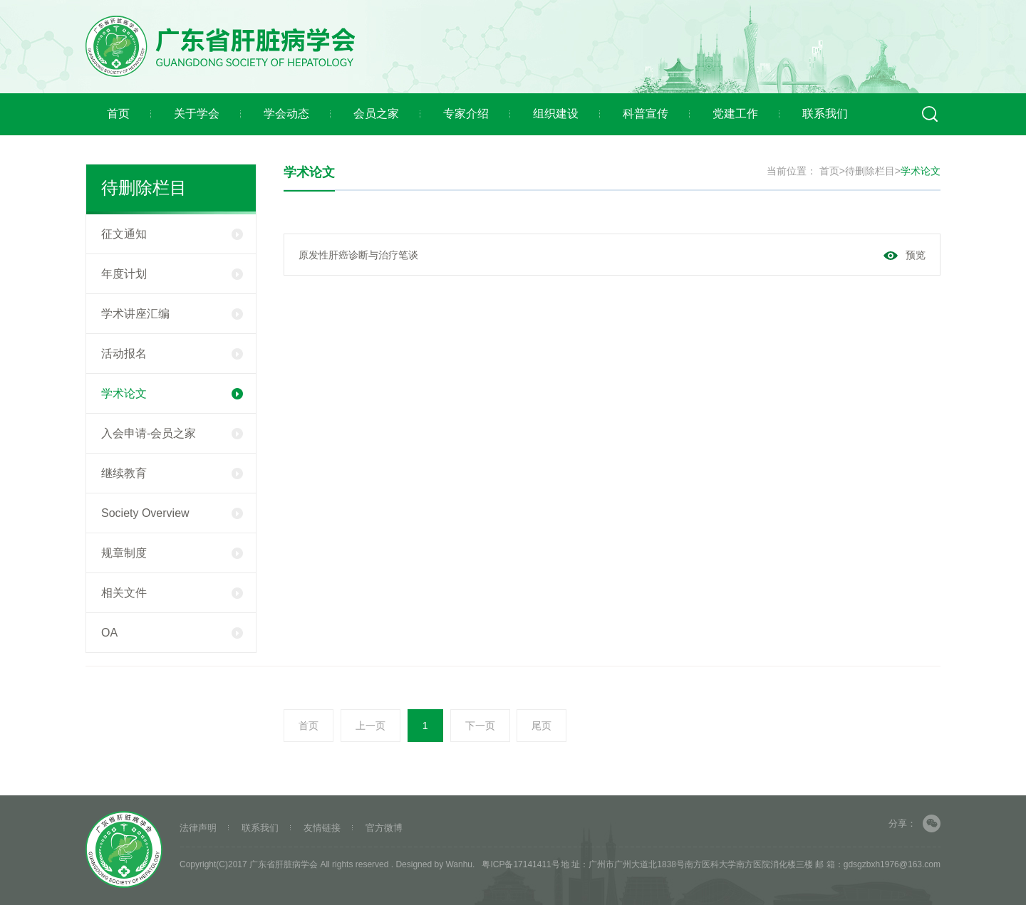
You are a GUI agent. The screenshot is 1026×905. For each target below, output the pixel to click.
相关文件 (172, 593)
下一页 (480, 725)
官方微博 (384, 827)
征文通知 (172, 234)
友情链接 (322, 827)
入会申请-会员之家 (172, 433)
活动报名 (172, 353)
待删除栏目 (870, 171)
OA (172, 633)
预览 (916, 255)
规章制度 (172, 553)
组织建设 (556, 114)
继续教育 (172, 473)
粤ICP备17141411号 (520, 864)
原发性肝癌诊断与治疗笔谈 (358, 255)
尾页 (541, 725)
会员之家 (376, 114)
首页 (118, 114)
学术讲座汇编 (172, 314)
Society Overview (172, 513)
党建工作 (735, 114)
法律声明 (198, 827)
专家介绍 (466, 114)
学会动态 (286, 114)
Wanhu (458, 864)
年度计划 (172, 274)
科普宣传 (645, 114)
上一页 (370, 725)
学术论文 (172, 393)
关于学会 (196, 114)
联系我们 (825, 114)
